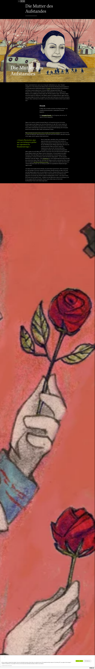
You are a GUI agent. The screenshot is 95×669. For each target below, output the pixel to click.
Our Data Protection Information (7, 665)
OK (79, 660)
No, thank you (87, 660)
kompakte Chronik (46, 115)
